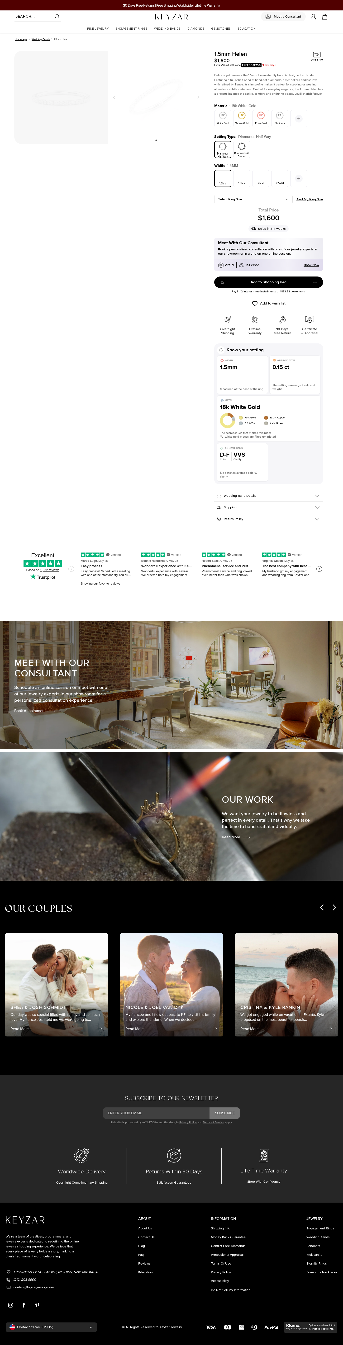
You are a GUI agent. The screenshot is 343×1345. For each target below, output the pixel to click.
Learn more (298, 291)
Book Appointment (35, 710)
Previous (115, 97)
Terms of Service (213, 1122)
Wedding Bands (41, 39)
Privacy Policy (188, 1122)
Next (197, 97)
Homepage (21, 39)
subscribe (225, 1113)
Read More (236, 837)
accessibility (220, 1281)
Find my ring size (309, 199)
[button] (98, 29)
